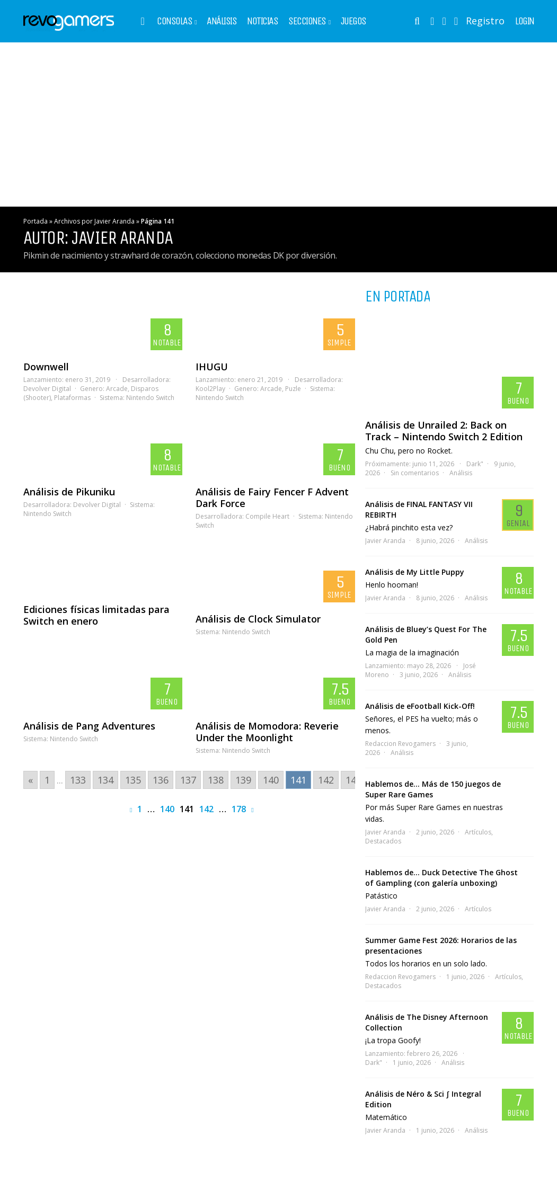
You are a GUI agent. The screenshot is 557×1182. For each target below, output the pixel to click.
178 (239, 809)
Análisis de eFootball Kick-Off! (420, 706)
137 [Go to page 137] (188, 780)
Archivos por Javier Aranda (94, 221)
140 (167, 809)
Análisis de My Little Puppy (414, 572)
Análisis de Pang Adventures (89, 725)
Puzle (293, 388)
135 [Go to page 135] (133, 780)
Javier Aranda (385, 540)
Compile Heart (267, 516)
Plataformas (72, 397)
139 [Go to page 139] (243, 780)
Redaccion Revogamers (400, 743)
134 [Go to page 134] (105, 780)
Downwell (46, 366)
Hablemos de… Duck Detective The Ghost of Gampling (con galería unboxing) (441, 877)
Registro (485, 20)
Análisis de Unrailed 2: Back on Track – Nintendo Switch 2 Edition (444, 431)
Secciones (307, 21)
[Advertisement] (278, 124)
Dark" (474, 463)
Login (524, 21)
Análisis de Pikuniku (69, 491)
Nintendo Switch (150, 397)
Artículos (478, 832)
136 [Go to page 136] (161, 780)
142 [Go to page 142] (326, 780)
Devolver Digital (47, 388)
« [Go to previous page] (30, 780)
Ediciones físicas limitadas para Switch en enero (96, 615)
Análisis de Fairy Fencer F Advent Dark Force (272, 497)
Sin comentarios (415, 472)
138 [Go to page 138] (216, 780)
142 (206, 809)
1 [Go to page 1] (47, 780)
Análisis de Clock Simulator (258, 618)
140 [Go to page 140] (271, 780)
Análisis (221, 21)
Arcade (117, 388)
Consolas (174, 21)
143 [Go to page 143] (353, 780)
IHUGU (212, 366)
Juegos (353, 21)
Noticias (262, 21)
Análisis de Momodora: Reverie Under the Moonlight (267, 731)
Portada (35, 221)
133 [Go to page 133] (78, 780)
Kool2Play (210, 388)
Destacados (383, 841)
